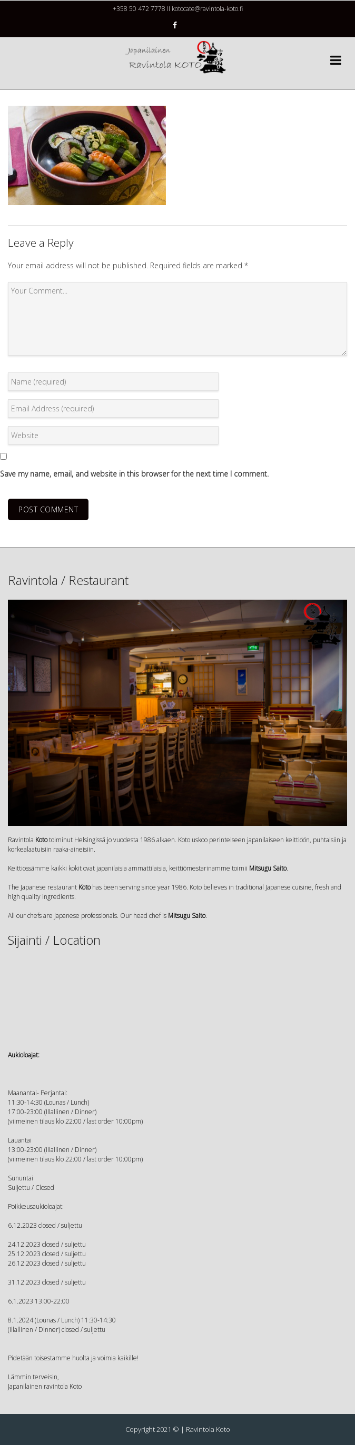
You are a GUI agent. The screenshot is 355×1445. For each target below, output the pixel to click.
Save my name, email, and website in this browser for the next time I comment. (134, 474)
